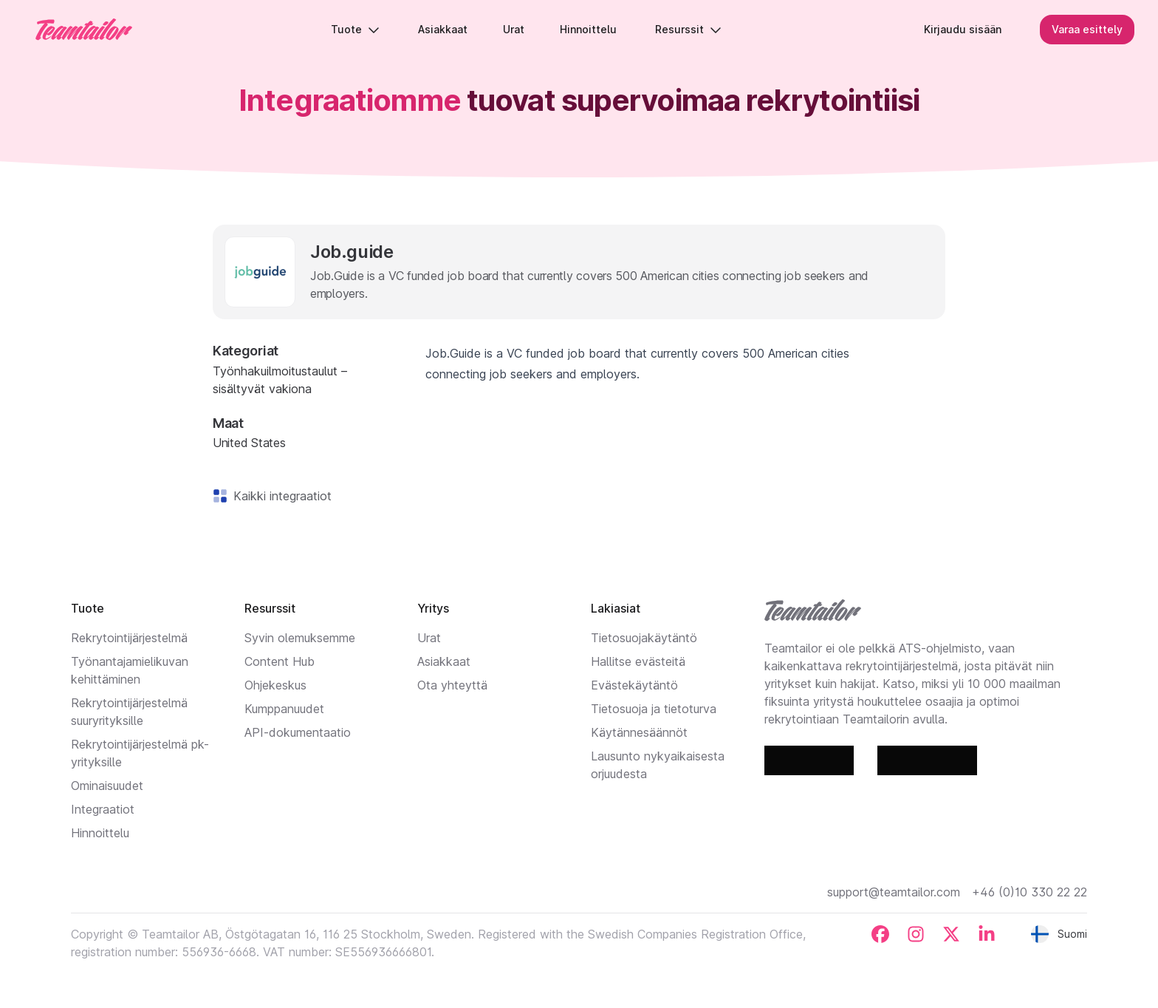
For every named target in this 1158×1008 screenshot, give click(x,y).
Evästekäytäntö (634, 685)
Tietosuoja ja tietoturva (653, 708)
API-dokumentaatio (297, 732)
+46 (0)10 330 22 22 (1029, 892)
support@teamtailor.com (893, 892)
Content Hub (279, 661)
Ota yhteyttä (452, 685)
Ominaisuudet (107, 785)
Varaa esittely (1087, 29)
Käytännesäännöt (639, 732)
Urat (429, 637)
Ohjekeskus (275, 685)
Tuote (356, 29)
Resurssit (689, 29)
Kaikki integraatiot (279, 495)
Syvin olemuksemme (299, 637)
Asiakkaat (443, 661)
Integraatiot (102, 809)
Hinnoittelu (100, 832)
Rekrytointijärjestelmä (129, 637)
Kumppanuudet (284, 708)
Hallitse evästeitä (638, 661)
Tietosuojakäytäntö (644, 637)
